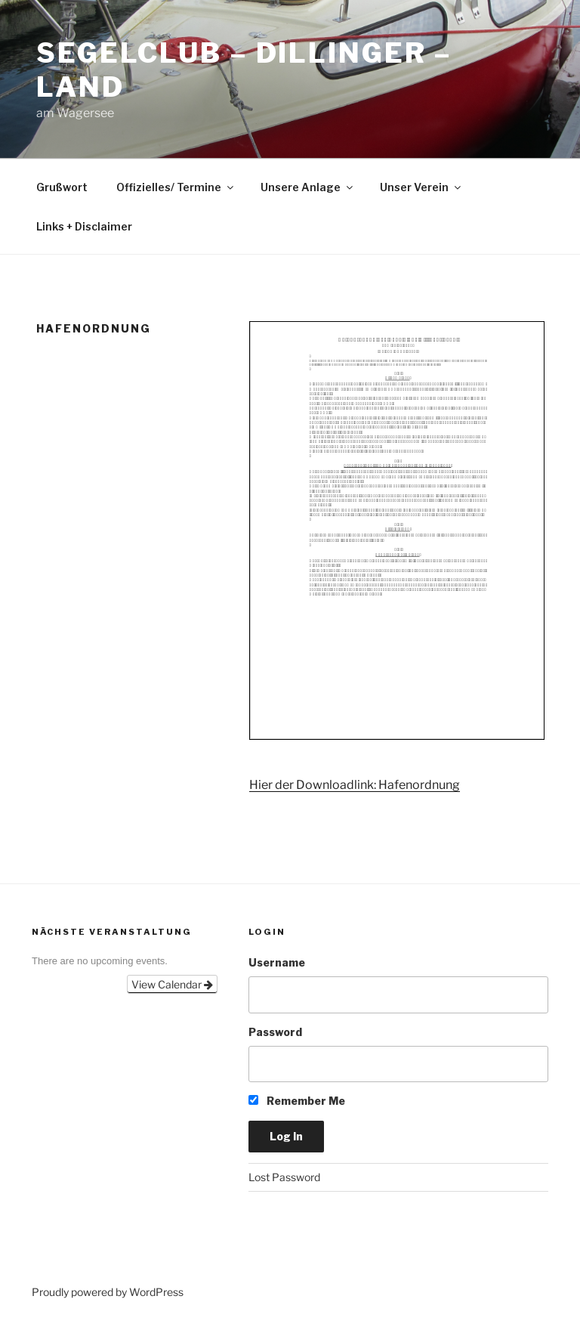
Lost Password (284, 1177)
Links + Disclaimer (84, 226)
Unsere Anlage (308, 187)
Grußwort (62, 187)
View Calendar (172, 984)
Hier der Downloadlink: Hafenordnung (354, 785)
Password (275, 1031)
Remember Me (296, 1100)
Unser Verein (421, 187)
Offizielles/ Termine (176, 187)
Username (276, 962)
